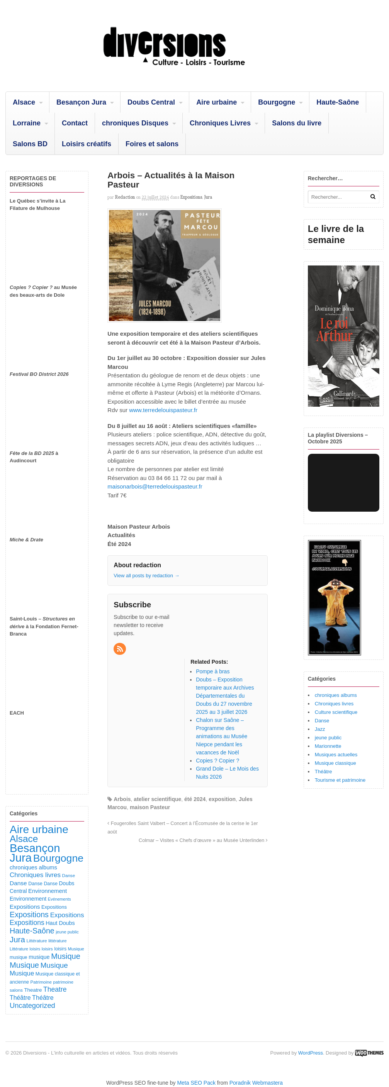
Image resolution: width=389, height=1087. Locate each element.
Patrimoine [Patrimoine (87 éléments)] (41, 981)
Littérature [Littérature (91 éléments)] (36, 940)
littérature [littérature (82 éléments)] (57, 940)
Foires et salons (152, 144)
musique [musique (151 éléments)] (39, 957)
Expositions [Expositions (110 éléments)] (54, 907)
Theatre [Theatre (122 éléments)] (33, 990)
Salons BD (30, 144)
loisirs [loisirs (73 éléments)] (35, 949)
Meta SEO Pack (196, 1083)
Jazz (320, 729)
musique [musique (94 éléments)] (18, 957)
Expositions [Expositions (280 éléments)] (27, 922)
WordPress (310, 1053)
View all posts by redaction (146, 575)
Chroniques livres (334, 704)
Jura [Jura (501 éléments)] (17, 939)
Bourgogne (276, 102)
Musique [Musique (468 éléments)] (24, 965)
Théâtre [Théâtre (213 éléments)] (43, 997)
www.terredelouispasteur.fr (163, 410)
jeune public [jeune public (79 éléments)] (67, 932)
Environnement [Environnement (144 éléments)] (28, 899)
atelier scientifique (157, 799)
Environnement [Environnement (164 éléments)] (47, 891)
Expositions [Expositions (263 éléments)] (67, 915)
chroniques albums (336, 695)
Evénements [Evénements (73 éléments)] (59, 899)
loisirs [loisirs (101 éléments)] (60, 949)
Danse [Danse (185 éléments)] (18, 883)
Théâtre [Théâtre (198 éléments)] (20, 997)
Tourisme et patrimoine (340, 780)
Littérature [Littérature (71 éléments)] (19, 949)
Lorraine (27, 123)
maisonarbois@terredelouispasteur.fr (154, 486)
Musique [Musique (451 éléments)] (65, 956)
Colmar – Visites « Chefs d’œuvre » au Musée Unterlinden (203, 840)
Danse (322, 721)
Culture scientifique (336, 712)
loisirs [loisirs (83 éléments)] (47, 949)
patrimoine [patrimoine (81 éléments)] (63, 982)
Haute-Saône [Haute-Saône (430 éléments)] (32, 930)
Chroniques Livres (220, 123)
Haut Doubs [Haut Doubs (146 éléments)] (60, 923)
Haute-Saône (337, 102)
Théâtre (323, 771)
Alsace (24, 102)
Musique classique (335, 763)
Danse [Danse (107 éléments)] (35, 883)
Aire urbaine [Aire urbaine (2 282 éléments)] (39, 829)
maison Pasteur (150, 807)
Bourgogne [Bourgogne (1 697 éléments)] (58, 858)
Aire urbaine (216, 102)
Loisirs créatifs (86, 144)
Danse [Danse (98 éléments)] (51, 883)
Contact (75, 123)
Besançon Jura (81, 102)
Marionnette (328, 746)
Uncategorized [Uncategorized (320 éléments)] (32, 1005)
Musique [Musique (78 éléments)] (76, 949)
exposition (222, 799)
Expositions (191, 197)
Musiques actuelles (336, 754)
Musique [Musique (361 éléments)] (54, 965)
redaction (125, 197)
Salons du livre (296, 123)
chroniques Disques (135, 123)
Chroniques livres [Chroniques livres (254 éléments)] (35, 875)
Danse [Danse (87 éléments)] (68, 875)
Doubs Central (151, 102)
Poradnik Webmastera (256, 1083)
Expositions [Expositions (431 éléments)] (29, 914)
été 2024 (195, 799)
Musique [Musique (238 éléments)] (22, 973)
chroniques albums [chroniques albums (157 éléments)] (33, 867)
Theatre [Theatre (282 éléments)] (54, 989)
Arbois (122, 799)
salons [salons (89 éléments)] (16, 989)
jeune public (328, 737)
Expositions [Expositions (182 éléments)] (25, 906)
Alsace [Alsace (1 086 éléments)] (24, 838)
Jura (208, 197)
